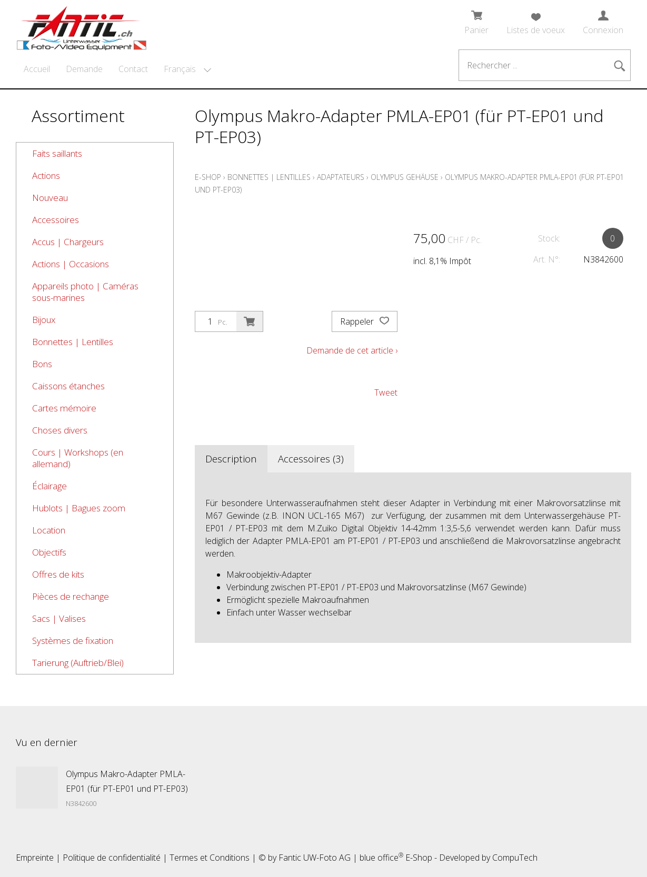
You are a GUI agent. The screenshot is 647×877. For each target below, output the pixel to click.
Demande (84, 69)
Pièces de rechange (70, 596)
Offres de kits (58, 574)
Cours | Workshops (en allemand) (77, 458)
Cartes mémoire (64, 408)
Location (48, 530)
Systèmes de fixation (72, 640)
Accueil (37, 69)
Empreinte (35, 857)
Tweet (385, 392)
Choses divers (59, 430)
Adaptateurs (340, 177)
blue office (381, 857)
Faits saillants (57, 153)
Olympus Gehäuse (405, 177)
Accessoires (55, 220)
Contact (133, 69)
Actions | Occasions (70, 264)
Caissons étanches (68, 386)
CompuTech (514, 857)
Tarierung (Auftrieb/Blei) (78, 663)
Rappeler (364, 321)
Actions (46, 175)
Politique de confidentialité (112, 857)
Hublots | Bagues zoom (78, 508)
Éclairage (49, 486)
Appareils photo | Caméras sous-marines (85, 292)
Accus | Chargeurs (68, 242)
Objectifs (49, 552)
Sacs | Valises (59, 618)
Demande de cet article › (351, 350)
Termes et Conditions (210, 857)
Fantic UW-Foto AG (314, 857)
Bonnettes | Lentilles (72, 342)
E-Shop (208, 177)
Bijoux (43, 320)
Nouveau (50, 197)
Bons (42, 364)
